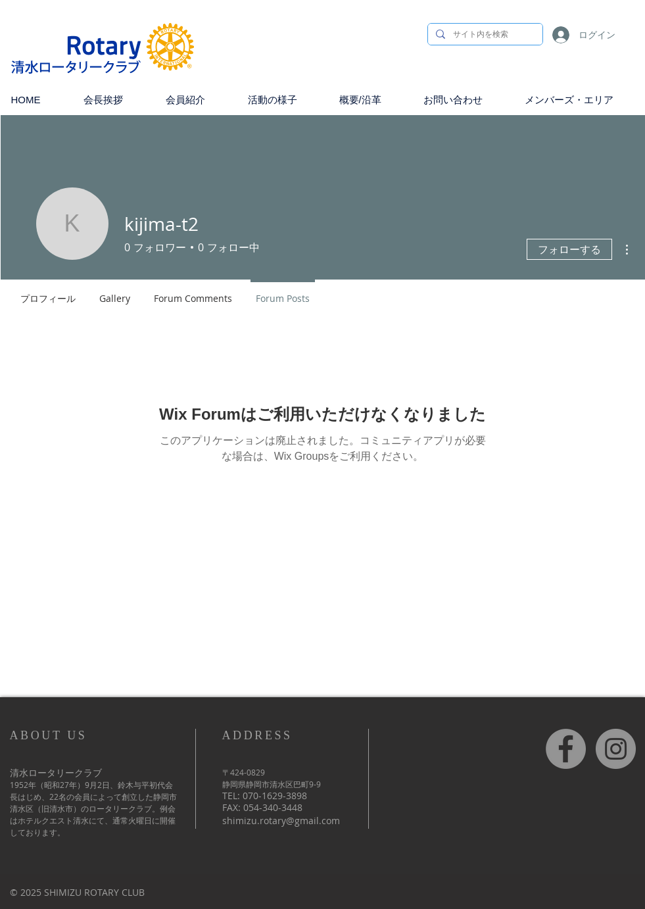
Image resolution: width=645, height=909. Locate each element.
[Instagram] (616, 749)
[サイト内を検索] (484, 34)
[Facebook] (566, 749)
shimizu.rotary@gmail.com (281, 820)
